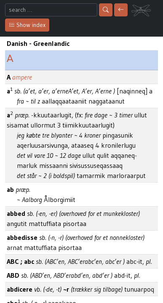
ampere (22, 77)
